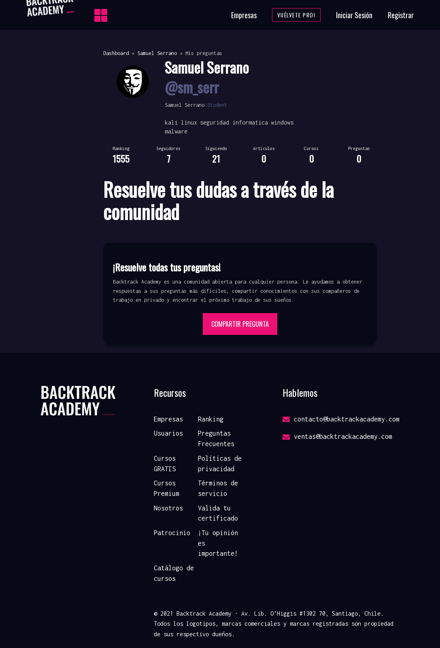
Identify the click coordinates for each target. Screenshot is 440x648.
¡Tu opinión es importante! (218, 543)
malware (176, 131)
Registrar (401, 15)
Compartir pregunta (240, 324)
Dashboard (116, 53)
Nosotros (168, 508)
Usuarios (168, 433)
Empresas (244, 15)
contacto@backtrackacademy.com (341, 419)
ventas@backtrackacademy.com (337, 436)
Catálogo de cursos (174, 573)
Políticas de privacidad (220, 463)
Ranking (210, 419)
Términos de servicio (218, 488)
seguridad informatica (234, 122)
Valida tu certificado (218, 513)
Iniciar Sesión (354, 15)
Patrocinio (172, 532)
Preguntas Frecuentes (216, 438)
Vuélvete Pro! (296, 15)
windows (282, 122)
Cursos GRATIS (165, 463)
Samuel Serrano (157, 53)
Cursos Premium (166, 488)
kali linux (181, 122)
